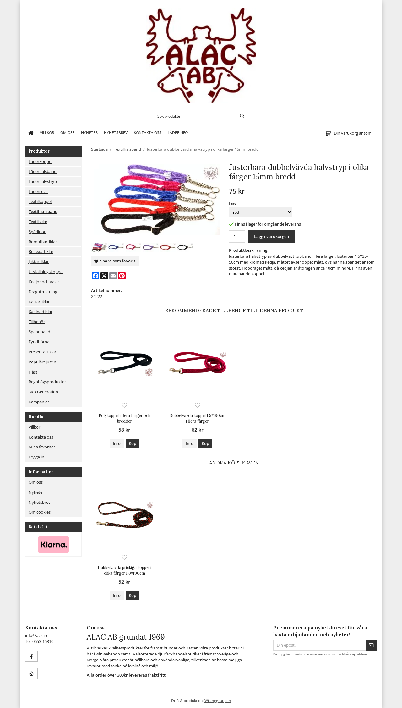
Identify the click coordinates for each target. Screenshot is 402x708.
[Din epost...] (319, 645)
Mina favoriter (42, 447)
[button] (132, 443)
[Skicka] (371, 645)
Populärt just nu (44, 362)
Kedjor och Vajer (44, 281)
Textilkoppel (40, 201)
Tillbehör (37, 321)
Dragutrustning (43, 292)
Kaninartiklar (40, 311)
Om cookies (40, 512)
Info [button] (117, 443)
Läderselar (38, 191)
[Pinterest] (121, 275)
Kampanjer (39, 402)
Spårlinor (37, 231)
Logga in (36, 457)
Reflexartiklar (41, 251)
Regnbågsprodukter (47, 382)
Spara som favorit (114, 261)
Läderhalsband (43, 171)
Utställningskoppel (46, 271)
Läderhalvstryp (43, 181)
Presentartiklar (42, 352)
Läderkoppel (40, 161)
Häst (33, 372)
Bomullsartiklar (43, 241)
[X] (104, 275)
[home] (31, 133)
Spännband (39, 331)
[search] (241, 116)
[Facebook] (95, 275)
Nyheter (89, 132)
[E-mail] (113, 275)
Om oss (67, 132)
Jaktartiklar (39, 261)
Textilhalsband (43, 211)
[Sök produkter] (194, 116)
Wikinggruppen (217, 700)
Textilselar (38, 221)
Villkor (47, 132)
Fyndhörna (39, 342)
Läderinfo (178, 132)
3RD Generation (43, 392)
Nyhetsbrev (116, 132)
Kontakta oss (147, 132)
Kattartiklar (39, 302)
